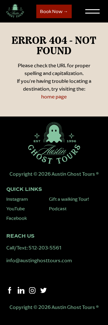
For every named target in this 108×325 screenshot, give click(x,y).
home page (54, 96)
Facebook (16, 218)
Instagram (17, 199)
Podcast (58, 209)
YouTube (15, 209)
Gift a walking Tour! (69, 199)
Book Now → (54, 11)
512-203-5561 (45, 248)
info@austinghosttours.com (39, 260)
